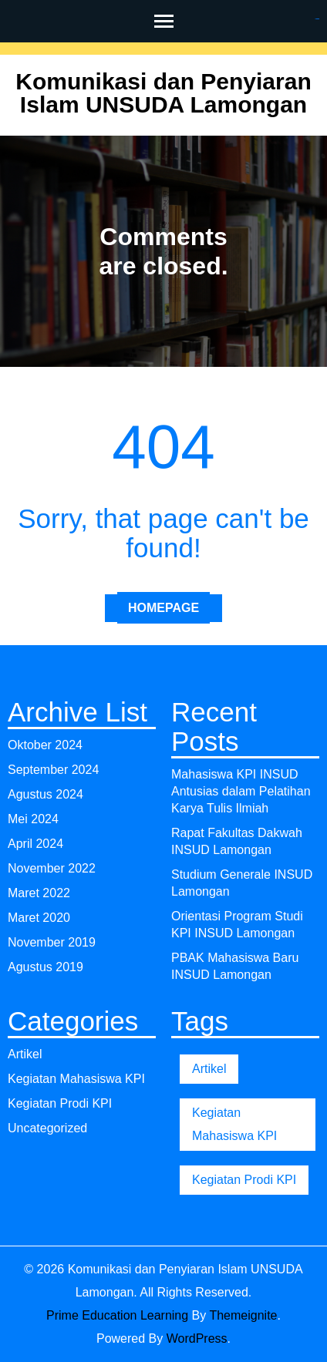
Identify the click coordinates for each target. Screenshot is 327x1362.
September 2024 (53, 769)
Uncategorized (47, 1128)
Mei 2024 (33, 819)
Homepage (163, 607)
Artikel (25, 1054)
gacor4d (317, 18)
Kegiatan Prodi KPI (60, 1103)
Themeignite (243, 1315)
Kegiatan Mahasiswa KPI (76, 1078)
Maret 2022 (39, 893)
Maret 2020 (39, 917)
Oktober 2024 (45, 745)
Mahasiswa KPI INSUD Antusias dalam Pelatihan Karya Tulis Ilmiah (241, 791)
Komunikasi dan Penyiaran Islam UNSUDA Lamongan (163, 93)
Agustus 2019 (45, 967)
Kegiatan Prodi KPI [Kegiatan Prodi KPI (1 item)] (244, 1179)
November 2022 (52, 868)
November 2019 (52, 942)
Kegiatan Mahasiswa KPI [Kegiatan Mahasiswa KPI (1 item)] (234, 1124)
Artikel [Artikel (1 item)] (209, 1068)
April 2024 (35, 843)
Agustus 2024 (45, 794)
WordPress (197, 1338)
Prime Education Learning (117, 1315)
